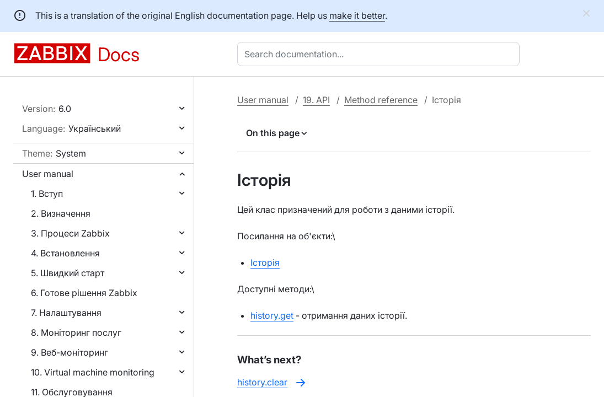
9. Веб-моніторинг (69, 352)
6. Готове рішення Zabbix (84, 292)
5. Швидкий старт (67, 272)
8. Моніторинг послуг (76, 332)
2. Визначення (60, 213)
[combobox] (380, 54)
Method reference (381, 99)
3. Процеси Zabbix (70, 233)
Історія (265, 262)
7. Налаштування (66, 312)
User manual (47, 173)
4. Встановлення (65, 253)
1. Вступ (47, 193)
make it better (357, 15)
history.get (271, 315)
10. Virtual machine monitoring (92, 372)
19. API (316, 99)
